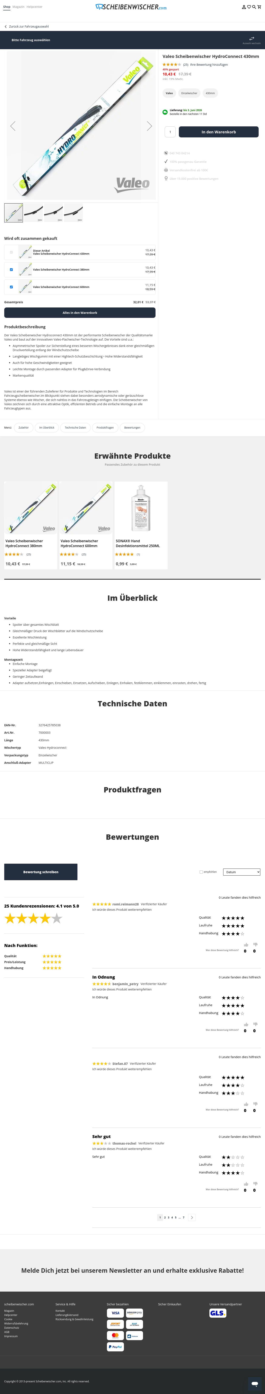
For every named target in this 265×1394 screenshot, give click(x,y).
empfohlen (210, 872)
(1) (138, 554)
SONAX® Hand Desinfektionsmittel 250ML (138, 543)
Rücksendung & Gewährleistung (74, 1319)
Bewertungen (132, 427)
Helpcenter (35, 7)
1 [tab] (132, 579)
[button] (12, 126)
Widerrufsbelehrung (16, 1323)
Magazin (19, 7)
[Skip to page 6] (180, 1217)
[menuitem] (15, 17)
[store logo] (132, 7)
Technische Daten (75, 427)
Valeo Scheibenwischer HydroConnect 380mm (24, 543)
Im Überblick (46, 427)
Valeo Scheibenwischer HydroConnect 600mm (79, 543)
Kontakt (60, 1311)
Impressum (11, 1336)
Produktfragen (105, 427)
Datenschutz (11, 1328)
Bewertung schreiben (40, 872)
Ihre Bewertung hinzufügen (209, 65)
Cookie (8, 1319)
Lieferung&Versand (67, 1315)
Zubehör (23, 427)
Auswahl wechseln (252, 43)
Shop (7, 7)
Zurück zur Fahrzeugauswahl (29, 26)
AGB (6, 1332)
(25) (29, 554)
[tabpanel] (30, 525)
